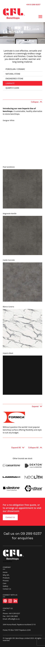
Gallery (5, 586)
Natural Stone (13, 74)
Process (6, 580)
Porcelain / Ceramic (15, 69)
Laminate (10, 83)
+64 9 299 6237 (33, 4)
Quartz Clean (12, 88)
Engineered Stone (14, 78)
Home (5, 572)
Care (4, 583)
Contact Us (10, 517)
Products (6, 578)
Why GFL (6, 575)
